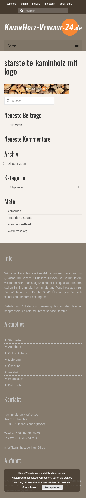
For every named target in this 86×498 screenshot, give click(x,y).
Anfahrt (11, 372)
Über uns (12, 366)
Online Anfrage (16, 353)
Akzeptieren (52, 487)
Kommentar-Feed (19, 224)
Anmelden (14, 211)
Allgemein (16, 187)
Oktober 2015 (17, 163)
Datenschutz (14, 385)
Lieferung (12, 359)
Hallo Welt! (15, 125)
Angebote (12, 346)
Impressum (13, 379)
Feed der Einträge (20, 217)
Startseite (12, 340)
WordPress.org (17, 231)
